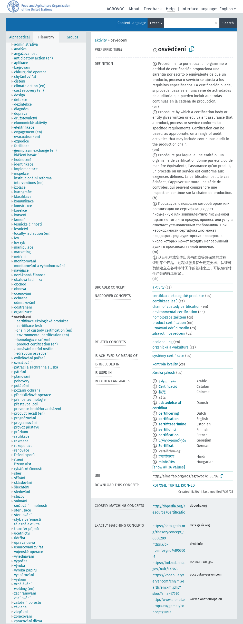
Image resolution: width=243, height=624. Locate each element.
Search (228, 23)
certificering (169, 413)
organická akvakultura (170, 347)
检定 (162, 392)
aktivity (101, 40)
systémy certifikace (168, 356)
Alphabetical (19, 37)
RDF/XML (159, 485)
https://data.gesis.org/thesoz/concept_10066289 (168, 532)
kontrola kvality (165, 364)
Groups (72, 37)
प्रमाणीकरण (166, 456)
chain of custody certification (176, 306)
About (134, 8)
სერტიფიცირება (172, 440)
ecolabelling (162, 342)
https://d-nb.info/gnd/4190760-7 (168, 550)
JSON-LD (188, 485)
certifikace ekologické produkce (178, 296)
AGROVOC (115, 8)
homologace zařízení (169, 317)
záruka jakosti (163, 373)
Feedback (153, 8)
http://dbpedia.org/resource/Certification (168, 512)
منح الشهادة (167, 381)
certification (169, 419)
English (226, 8)
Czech (155, 23)
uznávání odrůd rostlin (170, 328)
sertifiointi (167, 429)
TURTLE (174, 485)
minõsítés (167, 462)
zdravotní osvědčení (168, 333)
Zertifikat (166, 446)
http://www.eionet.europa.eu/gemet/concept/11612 (168, 606)
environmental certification (174, 312)
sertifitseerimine (172, 424)
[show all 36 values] (168, 467)
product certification (169, 323)
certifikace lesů (165, 301)
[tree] (46, 333)
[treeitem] (28, 44)
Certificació (168, 386)
